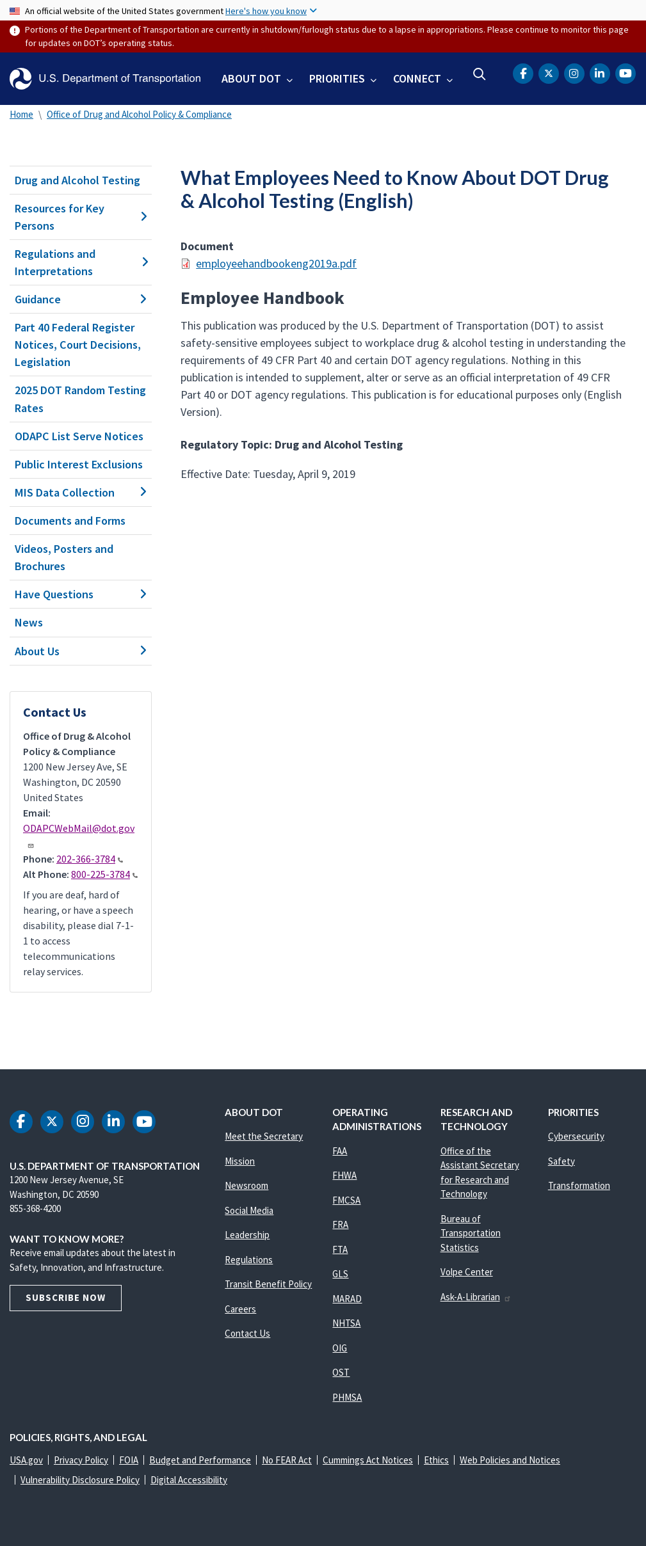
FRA (340, 1224)
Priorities (337, 78)
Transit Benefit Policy (268, 1284)
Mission (240, 1161)
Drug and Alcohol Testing (77, 180)
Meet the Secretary (264, 1136)
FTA (340, 1249)
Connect (417, 78)
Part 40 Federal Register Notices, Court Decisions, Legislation (78, 344)
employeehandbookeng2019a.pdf (276, 263)
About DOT (251, 78)
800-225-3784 (104, 874)
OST (341, 1372)
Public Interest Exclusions (79, 464)
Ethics (436, 1460)
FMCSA (346, 1200)
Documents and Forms (70, 520)
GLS (340, 1274)
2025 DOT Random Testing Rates (80, 399)
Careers (240, 1309)
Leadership (247, 1235)
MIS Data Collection (81, 492)
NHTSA (346, 1323)
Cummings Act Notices (368, 1460)
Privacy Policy (81, 1460)
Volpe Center (466, 1272)
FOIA (128, 1460)
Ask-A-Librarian (476, 1297)
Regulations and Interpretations (81, 262)
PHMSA (347, 1397)
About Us (81, 651)
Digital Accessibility (188, 1480)
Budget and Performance (200, 1460)
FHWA (344, 1175)
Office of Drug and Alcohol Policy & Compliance (139, 114)
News (29, 622)
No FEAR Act (287, 1460)
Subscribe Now (66, 1297)
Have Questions (81, 594)
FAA (339, 1151)
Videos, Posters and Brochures (64, 557)
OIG (339, 1348)
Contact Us (247, 1333)
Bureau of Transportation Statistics (470, 1233)
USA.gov (26, 1460)
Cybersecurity (576, 1136)
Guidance (81, 299)
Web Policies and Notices (510, 1460)
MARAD (347, 1299)
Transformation (579, 1185)
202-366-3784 (89, 858)
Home (21, 114)
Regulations (249, 1260)
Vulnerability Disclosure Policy (80, 1480)
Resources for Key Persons (81, 217)
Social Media (249, 1210)
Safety (561, 1161)
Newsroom (246, 1185)
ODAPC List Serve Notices (79, 436)
